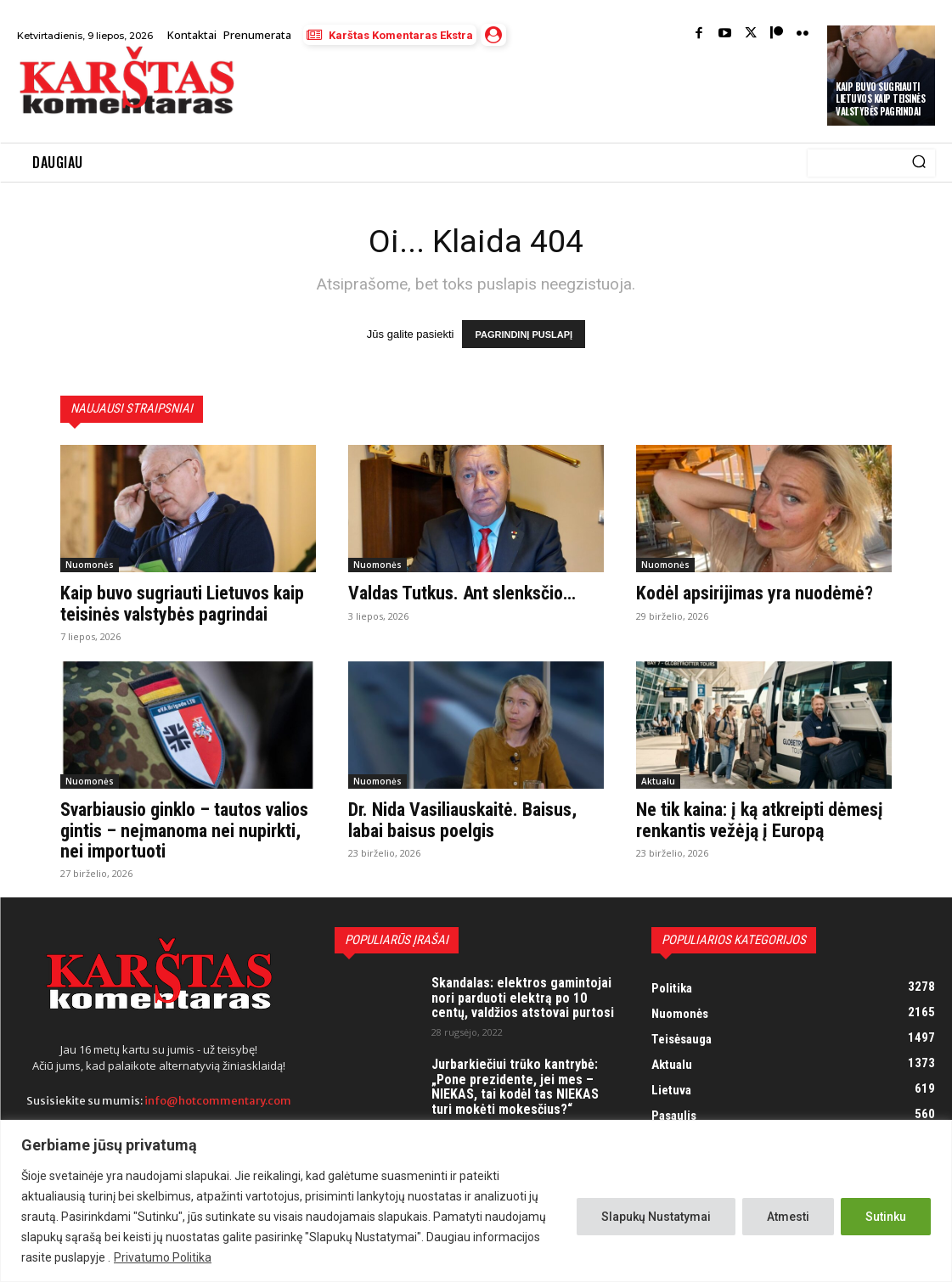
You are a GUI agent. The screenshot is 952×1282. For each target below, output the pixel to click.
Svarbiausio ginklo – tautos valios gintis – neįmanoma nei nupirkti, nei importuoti (184, 831)
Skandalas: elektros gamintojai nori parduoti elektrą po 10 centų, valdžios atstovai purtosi (522, 998)
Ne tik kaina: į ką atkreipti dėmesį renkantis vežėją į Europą (759, 820)
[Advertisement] (448, 95)
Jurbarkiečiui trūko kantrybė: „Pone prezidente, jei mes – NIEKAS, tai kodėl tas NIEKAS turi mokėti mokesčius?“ (515, 1086)
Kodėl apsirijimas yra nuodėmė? (754, 593)
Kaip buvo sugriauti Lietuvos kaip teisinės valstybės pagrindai (880, 99)
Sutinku (885, 1216)
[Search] (919, 163)
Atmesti (788, 1216)
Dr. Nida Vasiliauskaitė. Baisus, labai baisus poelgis (462, 820)
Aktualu (658, 782)
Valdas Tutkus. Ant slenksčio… (462, 593)
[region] (476, 1201)
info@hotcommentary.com (217, 1101)
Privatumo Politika (162, 1257)
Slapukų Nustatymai (656, 1216)
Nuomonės (89, 565)
